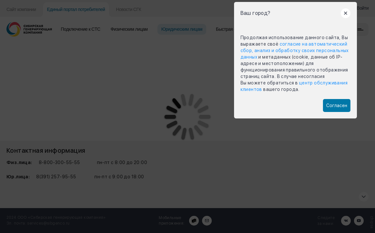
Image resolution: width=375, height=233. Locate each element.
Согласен (336, 105)
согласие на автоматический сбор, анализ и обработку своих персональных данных (295, 50)
